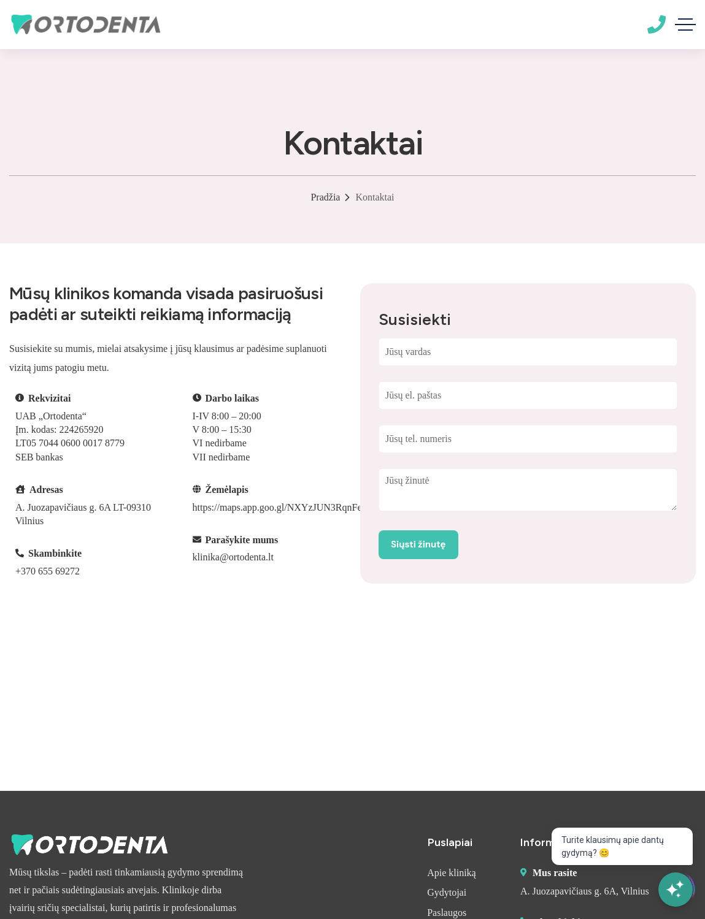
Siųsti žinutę (418, 544)
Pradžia (325, 197)
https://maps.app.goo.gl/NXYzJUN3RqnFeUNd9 (289, 507)
